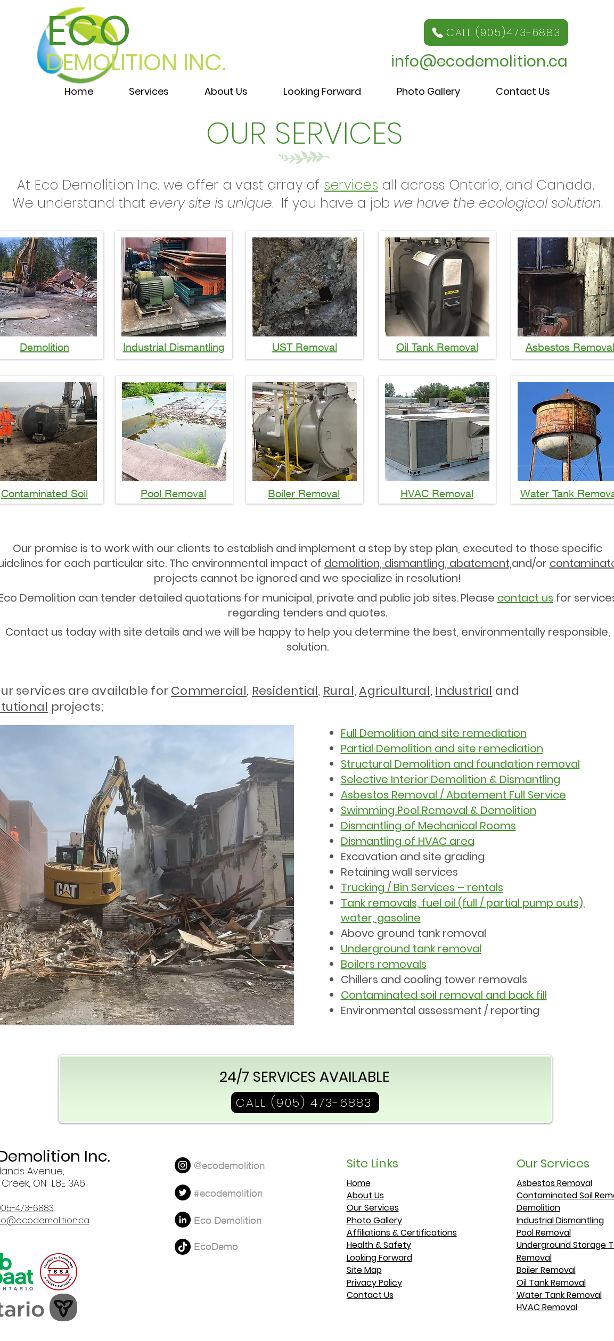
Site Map (364, 1270)
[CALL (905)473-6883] (496, 32)
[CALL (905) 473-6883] (305, 1102)
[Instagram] (183, 1165)
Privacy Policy (374, 1283)
